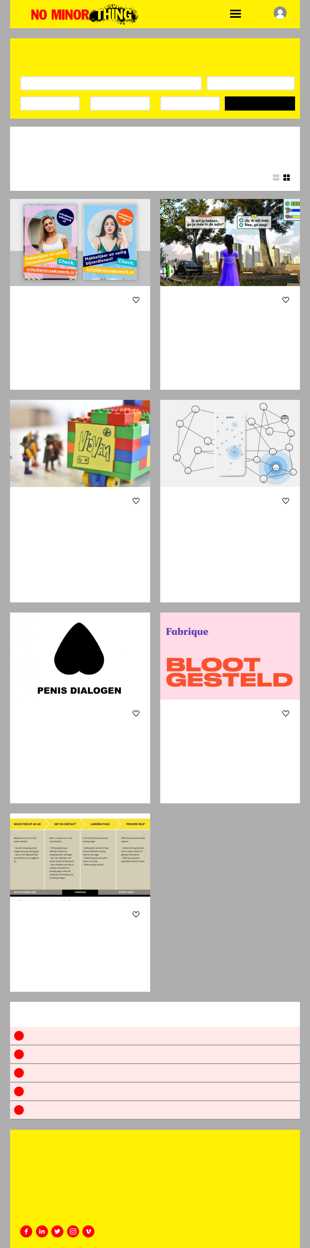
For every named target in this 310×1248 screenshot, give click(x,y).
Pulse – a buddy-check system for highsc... (226, 523)
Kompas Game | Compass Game (215, 316)
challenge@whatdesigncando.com (58, 1214)
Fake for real (64, 925)
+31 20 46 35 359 (40, 1204)
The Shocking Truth (62, 316)
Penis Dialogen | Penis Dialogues (70, 730)
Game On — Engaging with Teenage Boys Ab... (77, 523)
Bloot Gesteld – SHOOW (221, 730)
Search (260, 103)
